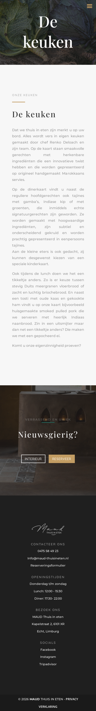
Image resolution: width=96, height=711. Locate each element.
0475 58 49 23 (48, 551)
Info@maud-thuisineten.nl (48, 558)
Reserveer (61, 459)
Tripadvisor (48, 664)
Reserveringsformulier (48, 565)
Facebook (48, 650)
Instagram (48, 657)
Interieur (33, 459)
